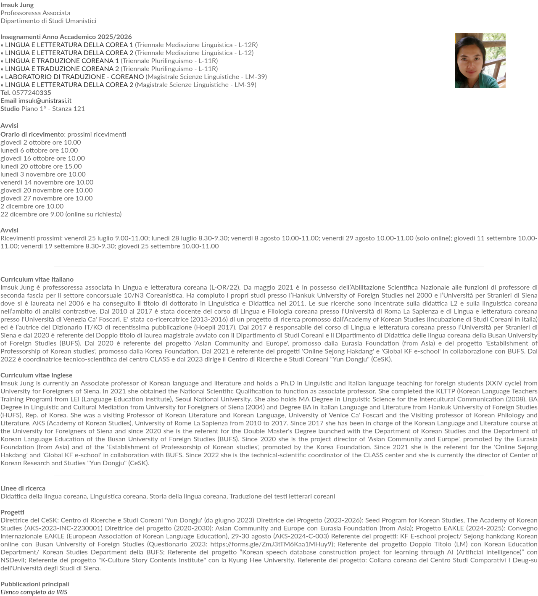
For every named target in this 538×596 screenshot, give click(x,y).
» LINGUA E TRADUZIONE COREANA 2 (59, 68)
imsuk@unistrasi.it (44, 100)
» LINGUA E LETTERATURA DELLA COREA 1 (66, 44)
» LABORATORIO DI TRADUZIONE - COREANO (72, 76)
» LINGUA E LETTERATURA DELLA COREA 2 (66, 52)
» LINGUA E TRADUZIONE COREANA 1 (59, 60)
